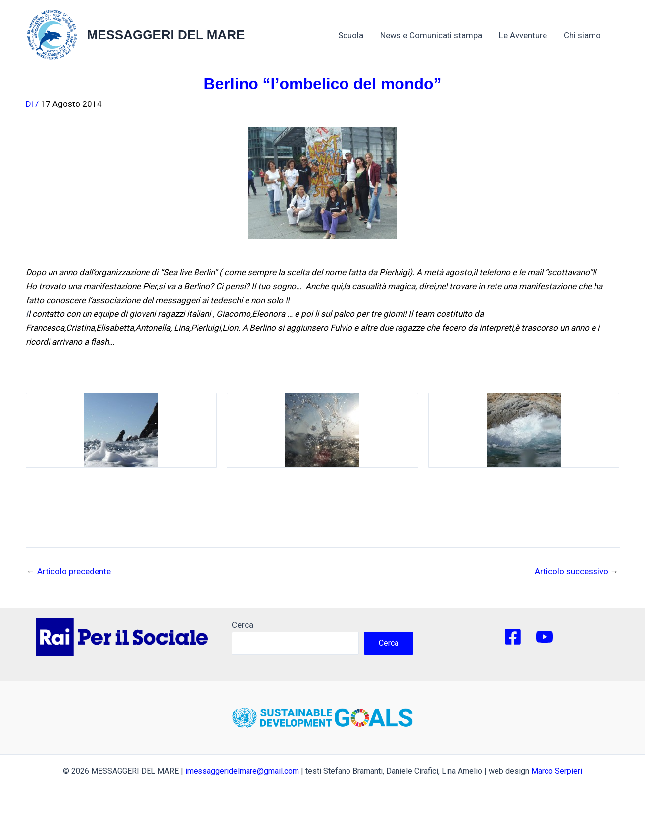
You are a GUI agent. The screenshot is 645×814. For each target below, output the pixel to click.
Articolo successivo (577, 571)
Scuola (350, 35)
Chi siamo (587, 35)
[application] (606, 35)
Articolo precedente (69, 571)
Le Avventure (523, 35)
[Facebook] (513, 637)
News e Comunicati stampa (431, 35)
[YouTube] (544, 637)
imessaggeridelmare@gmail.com (242, 771)
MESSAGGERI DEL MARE (166, 34)
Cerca (242, 625)
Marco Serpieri (556, 771)
